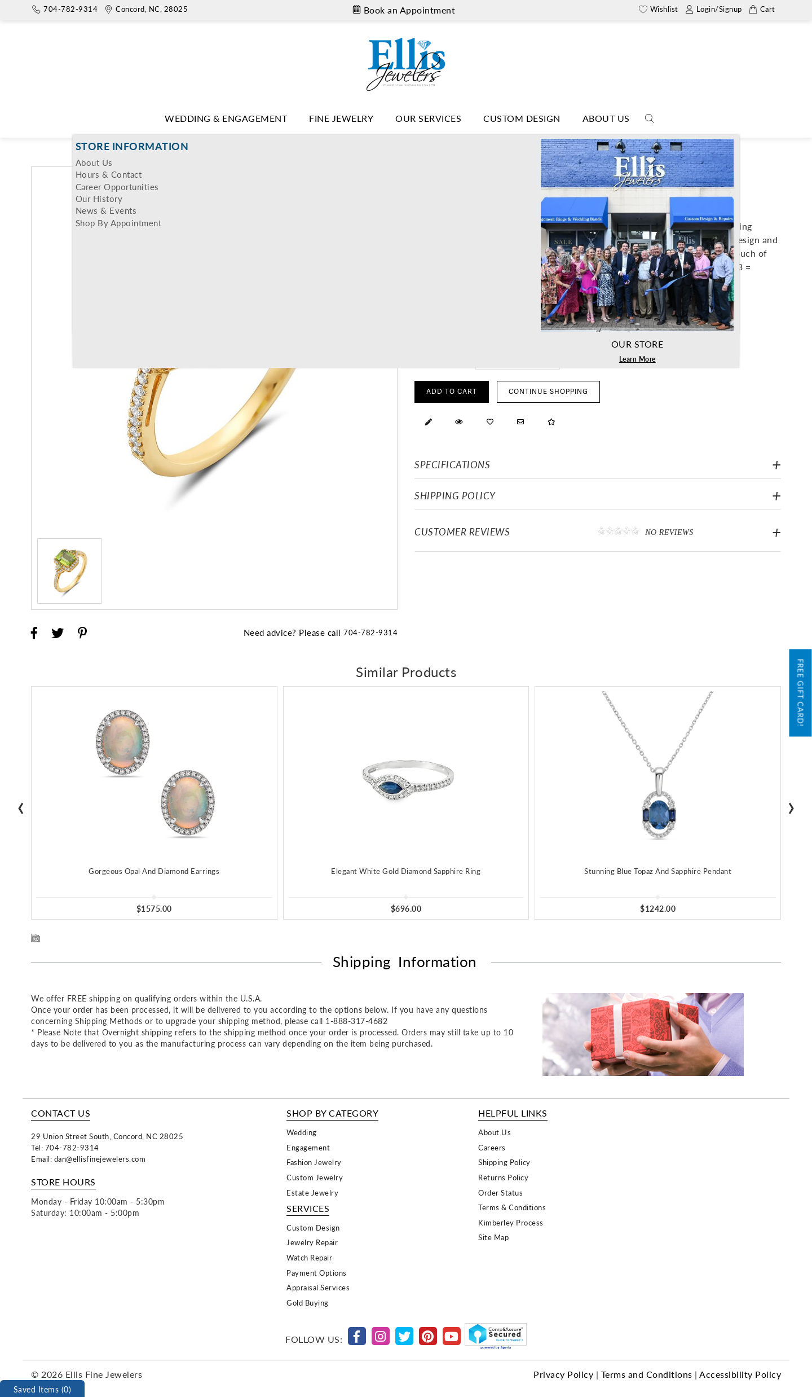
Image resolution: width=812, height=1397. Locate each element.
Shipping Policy (455, 495)
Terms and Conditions (646, 1374)
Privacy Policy (563, 1374)
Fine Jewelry (341, 118)
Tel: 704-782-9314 (65, 1147)
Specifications (452, 464)
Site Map (493, 1237)
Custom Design (522, 118)
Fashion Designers (362, 143)
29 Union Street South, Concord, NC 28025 (107, 1136)
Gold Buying (307, 1302)
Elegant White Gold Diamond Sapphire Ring (405, 871)
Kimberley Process (511, 1222)
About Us (606, 118)
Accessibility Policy (740, 1374)
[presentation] (21, 804)
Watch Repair (309, 1257)
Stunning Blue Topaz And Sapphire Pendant (657, 871)
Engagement (308, 1147)
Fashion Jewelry (314, 1162)
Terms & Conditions (512, 1207)
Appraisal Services (318, 1287)
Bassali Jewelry (432, 143)
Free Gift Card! (801, 693)
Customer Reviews (597, 531)
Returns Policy (503, 1177)
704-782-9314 (370, 632)
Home (307, 143)
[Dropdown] (226, 119)
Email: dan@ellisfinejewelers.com (88, 1158)
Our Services (428, 118)
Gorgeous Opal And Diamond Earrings (154, 871)
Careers (492, 1147)
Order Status (500, 1192)
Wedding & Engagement (226, 118)
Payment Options (316, 1272)
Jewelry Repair (312, 1242)
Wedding (301, 1132)
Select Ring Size (441, 357)
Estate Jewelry (312, 1192)
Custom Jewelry (314, 1177)
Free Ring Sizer (594, 357)
